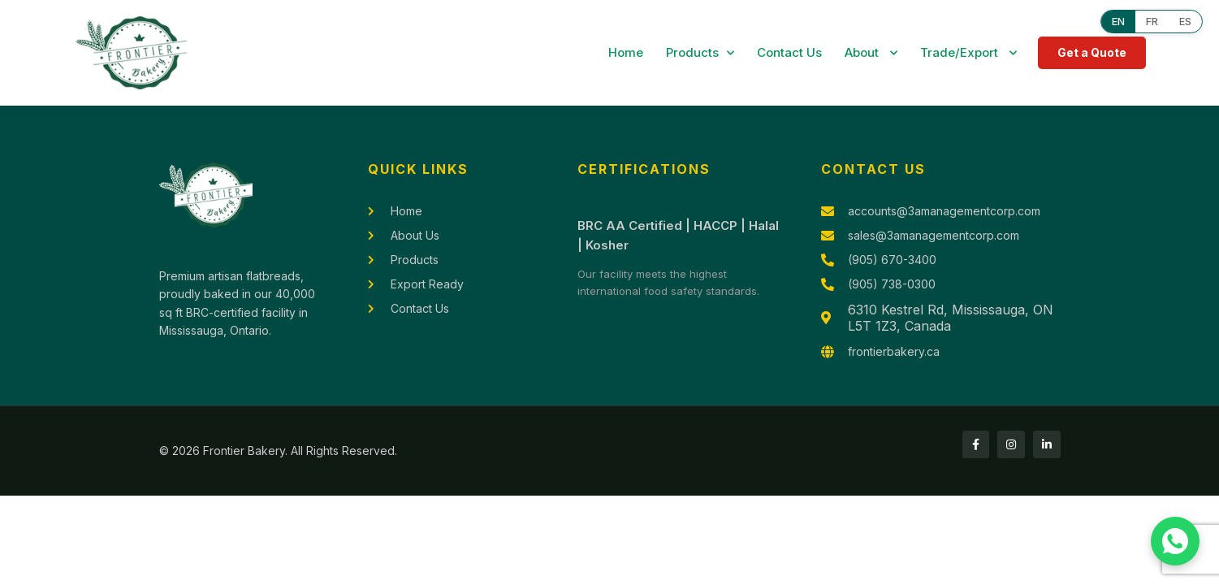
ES (1184, 21)
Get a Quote (1091, 52)
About (871, 53)
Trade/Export (968, 53)
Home (625, 52)
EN (1114, 21)
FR (1149, 21)
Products (700, 53)
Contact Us (789, 52)
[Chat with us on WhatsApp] (1175, 541)
